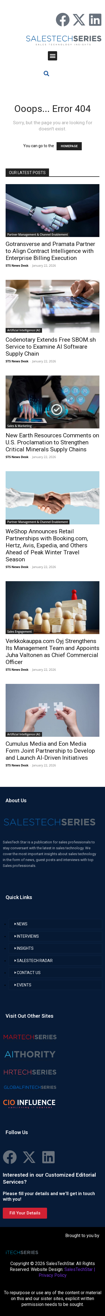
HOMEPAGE (69, 146)
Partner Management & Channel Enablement (37, 234)
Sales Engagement (19, 632)
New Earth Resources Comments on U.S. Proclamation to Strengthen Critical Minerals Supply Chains (52, 442)
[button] (52, 55)
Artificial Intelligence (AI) (23, 330)
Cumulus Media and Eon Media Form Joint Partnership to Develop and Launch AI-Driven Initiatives (50, 750)
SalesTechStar (78, 1269)
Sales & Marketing (19, 426)
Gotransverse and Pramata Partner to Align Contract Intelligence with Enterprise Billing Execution (50, 251)
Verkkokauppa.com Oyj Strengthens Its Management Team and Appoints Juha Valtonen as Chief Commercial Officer (52, 651)
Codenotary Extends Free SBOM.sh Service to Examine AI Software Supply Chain (51, 346)
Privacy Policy (53, 1275)
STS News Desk (17, 265)
